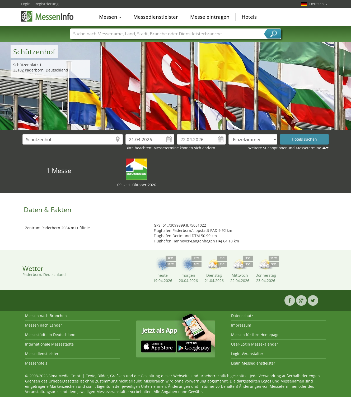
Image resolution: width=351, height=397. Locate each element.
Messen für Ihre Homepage (255, 334)
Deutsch (318, 3)
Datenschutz (242, 315)
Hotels (249, 16)
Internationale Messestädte (49, 344)
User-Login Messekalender (254, 344)
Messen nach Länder (43, 325)
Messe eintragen (210, 16)
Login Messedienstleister (253, 363)
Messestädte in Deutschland (50, 334)
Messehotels (36, 363)
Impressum (241, 325)
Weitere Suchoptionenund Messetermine (284, 147)
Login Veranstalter (247, 353)
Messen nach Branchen (46, 315)
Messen (110, 16)
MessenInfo (47, 16)
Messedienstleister (155, 16)
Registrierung (47, 3)
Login (26, 3)
